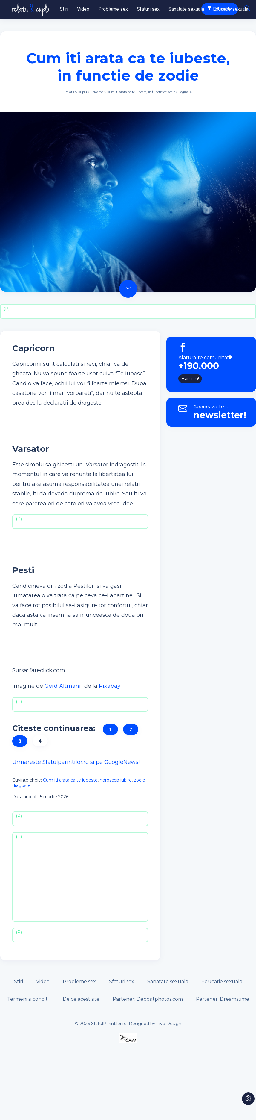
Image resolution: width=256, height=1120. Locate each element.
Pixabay (109, 686)
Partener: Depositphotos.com (148, 999)
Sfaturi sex (148, 9)
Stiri (64, 9)
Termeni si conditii (28, 999)
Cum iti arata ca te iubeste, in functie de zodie (141, 92)
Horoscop (96, 92)
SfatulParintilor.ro (109, 1023)
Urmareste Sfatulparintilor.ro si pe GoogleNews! (76, 762)
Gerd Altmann (64, 686)
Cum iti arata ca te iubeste (70, 780)
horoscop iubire (116, 780)
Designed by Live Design (155, 1023)
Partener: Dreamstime (222, 999)
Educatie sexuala (230, 9)
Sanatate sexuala (186, 9)
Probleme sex (113, 9)
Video (83, 9)
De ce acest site (81, 999)
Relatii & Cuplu (76, 92)
